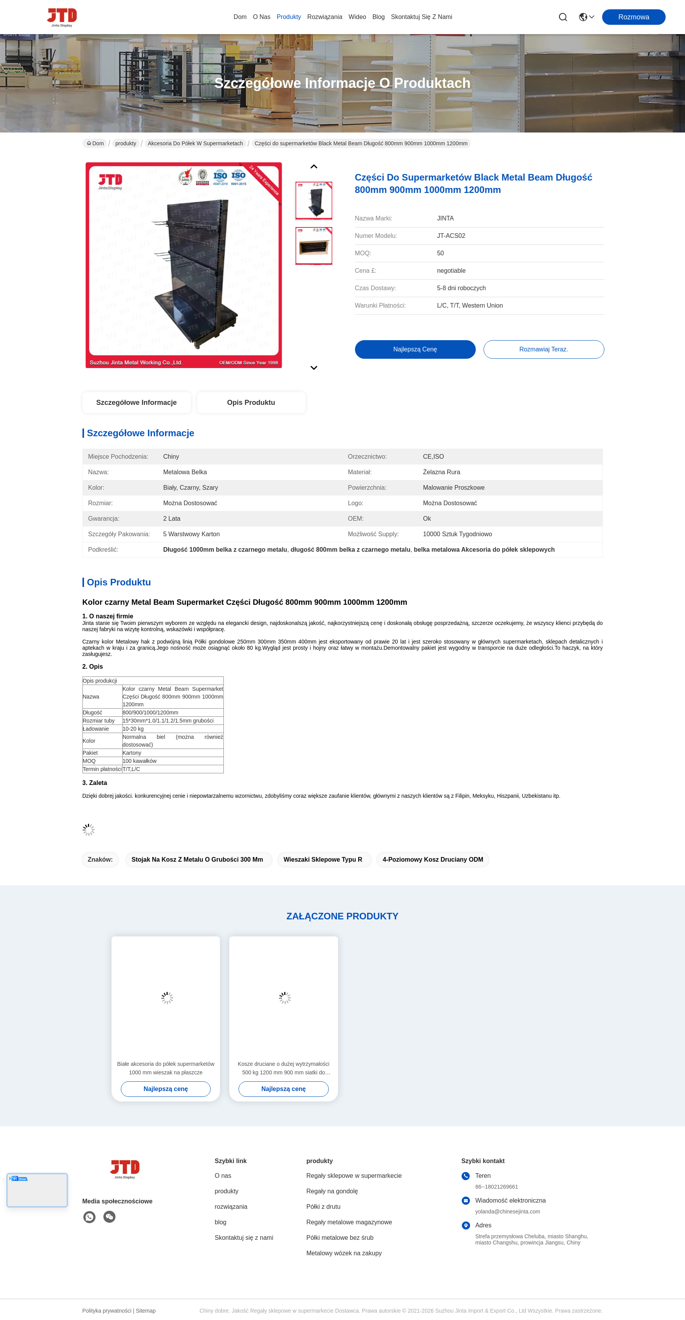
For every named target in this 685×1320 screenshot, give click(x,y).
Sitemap (146, 1311)
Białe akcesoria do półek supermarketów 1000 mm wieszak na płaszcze (165, 1068)
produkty (288, 17)
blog (379, 17)
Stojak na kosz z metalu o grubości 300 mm (197, 859)
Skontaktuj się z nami (421, 17)
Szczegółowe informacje (136, 402)
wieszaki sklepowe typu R (322, 859)
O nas (261, 17)
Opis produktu (251, 402)
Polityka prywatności (107, 1311)
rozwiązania (325, 17)
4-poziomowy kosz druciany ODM (433, 859)
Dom (240, 17)
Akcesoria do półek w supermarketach (195, 143)
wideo (357, 17)
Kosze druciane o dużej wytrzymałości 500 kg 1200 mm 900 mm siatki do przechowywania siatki (284, 1069)
